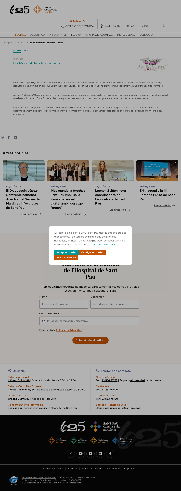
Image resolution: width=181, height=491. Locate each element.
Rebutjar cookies (66, 257)
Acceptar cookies (66, 252)
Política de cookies (104, 244)
